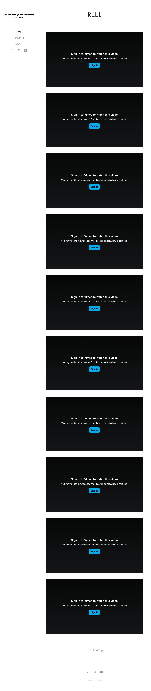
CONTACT (19, 38)
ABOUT (18, 43)
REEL (19, 32)
